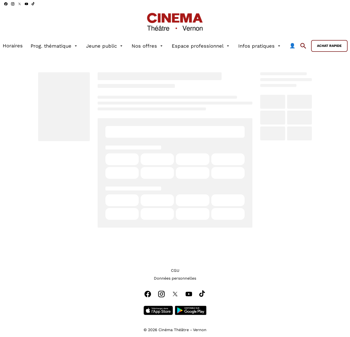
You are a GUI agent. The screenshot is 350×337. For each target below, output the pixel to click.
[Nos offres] (148, 46)
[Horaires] (13, 46)
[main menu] (149, 46)
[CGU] (175, 270)
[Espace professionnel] (201, 46)
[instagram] (13, 4)
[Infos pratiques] (260, 46)
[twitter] (20, 4)
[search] (303, 46)
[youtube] (26, 4)
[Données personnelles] (175, 278)
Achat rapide (329, 46)
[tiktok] (33, 4)
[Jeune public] (105, 46)
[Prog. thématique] (54, 46)
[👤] (292, 46)
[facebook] (6, 4)
